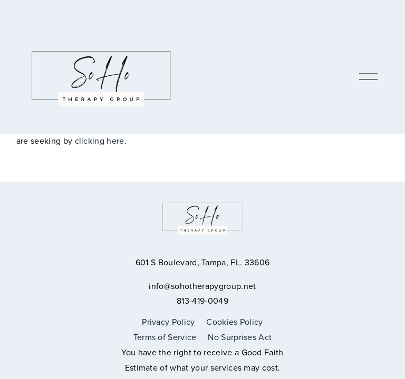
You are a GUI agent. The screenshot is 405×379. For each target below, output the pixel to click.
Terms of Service (165, 337)
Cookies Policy (234, 321)
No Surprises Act (240, 337)
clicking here (99, 140)
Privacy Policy (168, 321)
